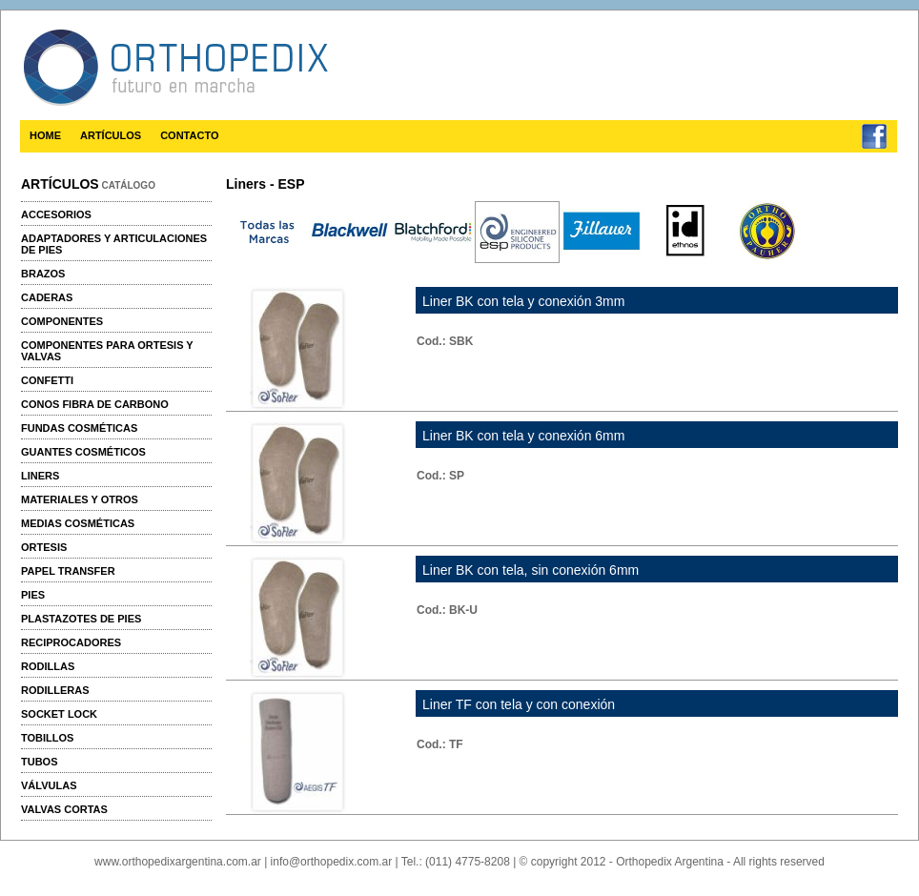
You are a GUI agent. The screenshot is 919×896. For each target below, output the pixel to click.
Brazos (43, 273)
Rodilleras (55, 690)
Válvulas (48, 785)
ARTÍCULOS (110, 135)
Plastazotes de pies (81, 618)
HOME (45, 135)
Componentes (62, 321)
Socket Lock (59, 714)
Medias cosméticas (77, 523)
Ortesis (44, 547)
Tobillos (47, 737)
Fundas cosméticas (79, 428)
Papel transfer (68, 571)
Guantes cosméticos (83, 452)
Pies (33, 595)
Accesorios (56, 214)
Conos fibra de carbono (95, 404)
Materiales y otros (79, 499)
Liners (40, 475)
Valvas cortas (64, 809)
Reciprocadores (71, 642)
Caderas (46, 297)
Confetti (47, 380)
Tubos (39, 761)
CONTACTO (189, 135)
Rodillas (47, 666)
